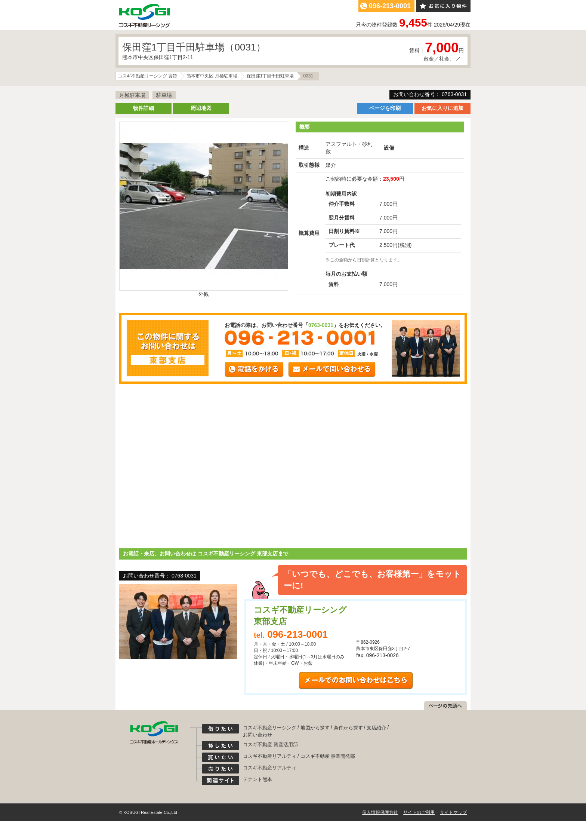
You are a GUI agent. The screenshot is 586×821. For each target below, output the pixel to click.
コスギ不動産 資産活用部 (270, 744)
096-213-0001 (390, 6)
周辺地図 (201, 108)
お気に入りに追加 (442, 108)
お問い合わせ (257, 735)
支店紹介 (376, 727)
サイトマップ (453, 812)
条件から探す (348, 727)
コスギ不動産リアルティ (269, 756)
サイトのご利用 (419, 812)
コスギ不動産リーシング (269, 727)
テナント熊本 (257, 779)
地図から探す (315, 727)
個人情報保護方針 (380, 812)
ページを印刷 (385, 108)
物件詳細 (143, 108)
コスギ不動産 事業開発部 (327, 756)
